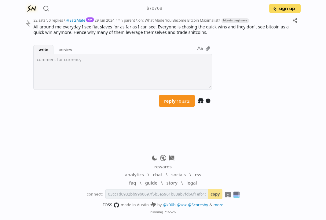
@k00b (169, 204)
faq (132, 183)
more (219, 204)
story (172, 183)
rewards (163, 166)
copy (215, 194)
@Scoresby (198, 204)
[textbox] (122, 72)
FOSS (111, 205)
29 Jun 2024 (105, 20)
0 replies (56, 20)
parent (129, 20)
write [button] (43, 49)
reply (177, 101)
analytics (134, 174)
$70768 (154, 9)
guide (151, 183)
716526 (170, 212)
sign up (283, 8)
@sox (182, 204)
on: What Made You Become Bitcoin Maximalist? (179, 20)
